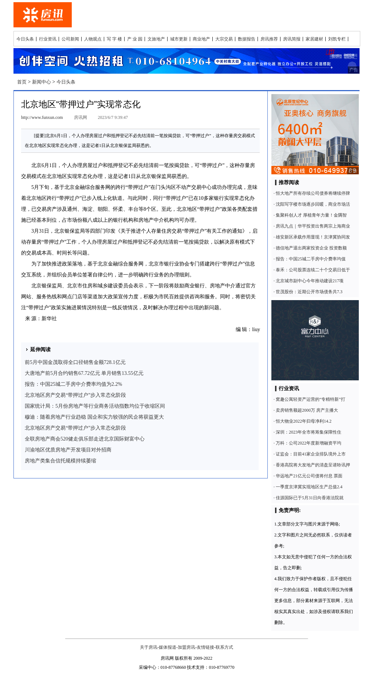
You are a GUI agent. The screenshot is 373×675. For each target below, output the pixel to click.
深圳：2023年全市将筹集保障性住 (308, 432)
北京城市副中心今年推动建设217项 (309, 280)
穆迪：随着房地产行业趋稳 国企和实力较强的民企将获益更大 (94, 417)
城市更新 (179, 39)
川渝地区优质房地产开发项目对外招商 (68, 450)
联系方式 (224, 647)
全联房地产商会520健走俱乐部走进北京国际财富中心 (85, 439)
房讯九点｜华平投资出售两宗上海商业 (313, 226)
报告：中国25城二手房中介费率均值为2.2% (73, 384)
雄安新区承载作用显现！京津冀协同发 (313, 237)
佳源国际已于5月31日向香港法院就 (309, 497)
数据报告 (246, 39)
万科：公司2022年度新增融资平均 (308, 443)
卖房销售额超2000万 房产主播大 (307, 410)
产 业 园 (134, 39)
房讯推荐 (269, 39)
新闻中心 (41, 82)
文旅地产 (156, 39)
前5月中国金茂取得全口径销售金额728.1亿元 (75, 362)
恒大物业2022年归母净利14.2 (303, 421)
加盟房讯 (186, 647)
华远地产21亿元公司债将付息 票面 (309, 475)
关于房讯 (148, 647)
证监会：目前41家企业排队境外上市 (311, 454)
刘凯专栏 (337, 39)
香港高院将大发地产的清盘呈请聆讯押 (313, 465)
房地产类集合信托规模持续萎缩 (60, 460)
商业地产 (201, 39)
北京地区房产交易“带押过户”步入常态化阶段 (75, 395)
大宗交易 (224, 39)
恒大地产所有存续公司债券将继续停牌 (313, 193)
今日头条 (25, 39)
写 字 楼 (114, 39)
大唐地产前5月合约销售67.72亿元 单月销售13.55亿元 (84, 373)
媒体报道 (167, 647)
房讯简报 (292, 39)
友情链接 (205, 647)
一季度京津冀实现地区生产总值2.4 (309, 486)
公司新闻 (70, 39)
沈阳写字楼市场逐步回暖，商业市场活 (313, 204)
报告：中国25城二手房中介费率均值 (311, 258)
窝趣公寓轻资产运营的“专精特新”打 (310, 399)
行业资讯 (47, 39)
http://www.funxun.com (42, 117)
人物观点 (93, 39)
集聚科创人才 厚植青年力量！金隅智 (311, 215)
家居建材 (314, 39)
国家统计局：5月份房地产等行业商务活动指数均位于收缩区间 (95, 406)
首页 (22, 82)
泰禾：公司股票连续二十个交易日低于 (313, 269)
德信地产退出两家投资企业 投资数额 (311, 248)
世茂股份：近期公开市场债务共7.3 (309, 291)
